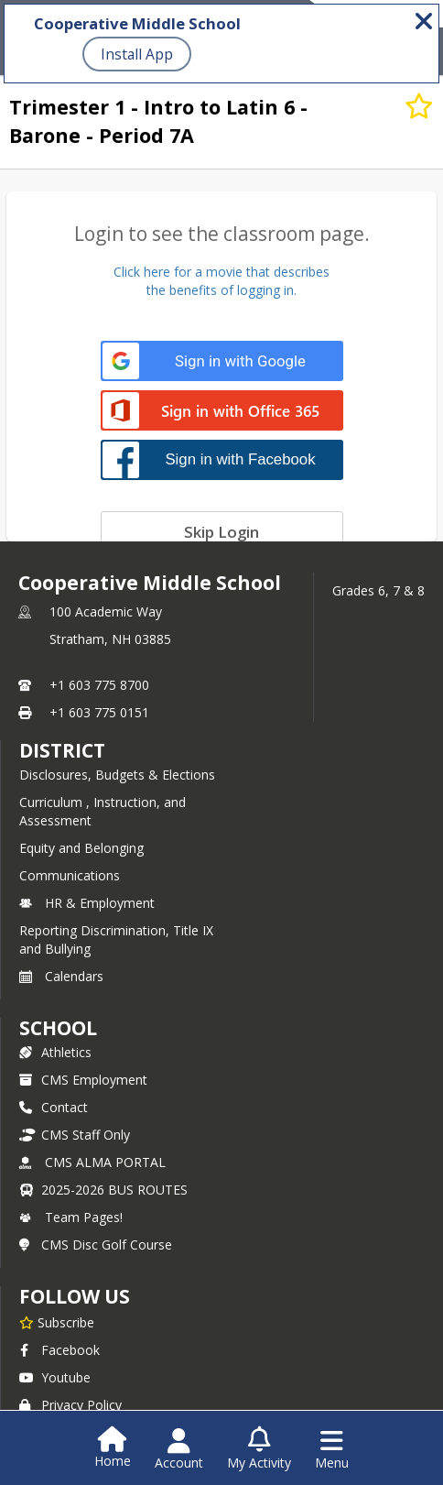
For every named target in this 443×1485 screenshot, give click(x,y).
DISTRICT (62, 750)
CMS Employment (83, 1079)
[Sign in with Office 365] (222, 411)
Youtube (55, 1377)
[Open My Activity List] (259, 1449)
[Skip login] (222, 531)
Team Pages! (71, 1217)
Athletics (55, 1052)
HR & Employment (87, 903)
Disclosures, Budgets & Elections (117, 774)
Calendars (61, 976)
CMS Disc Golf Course (95, 1244)
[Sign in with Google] (222, 361)
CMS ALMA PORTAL (92, 1162)
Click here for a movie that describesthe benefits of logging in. (221, 281)
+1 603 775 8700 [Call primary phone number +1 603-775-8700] (99, 684)
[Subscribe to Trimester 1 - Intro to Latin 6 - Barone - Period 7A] (419, 106)
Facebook (59, 1350)
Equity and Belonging (81, 848)
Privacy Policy (70, 1405)
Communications (69, 875)
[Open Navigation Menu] (332, 1449)
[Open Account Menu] (179, 1449)
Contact (53, 1107)
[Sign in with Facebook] (222, 459)
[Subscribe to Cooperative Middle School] (56, 1322)
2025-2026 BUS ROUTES (103, 1189)
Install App (137, 54)
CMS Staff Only (74, 1134)
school (58, 1028)
